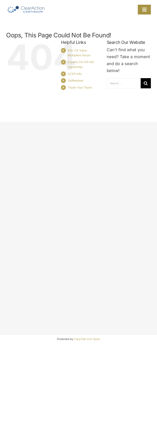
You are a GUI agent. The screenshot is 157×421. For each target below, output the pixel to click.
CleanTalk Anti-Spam (87, 339)
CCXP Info (75, 74)
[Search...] (124, 83)
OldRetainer (75, 80)
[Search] (146, 83)
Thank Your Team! (80, 87)
